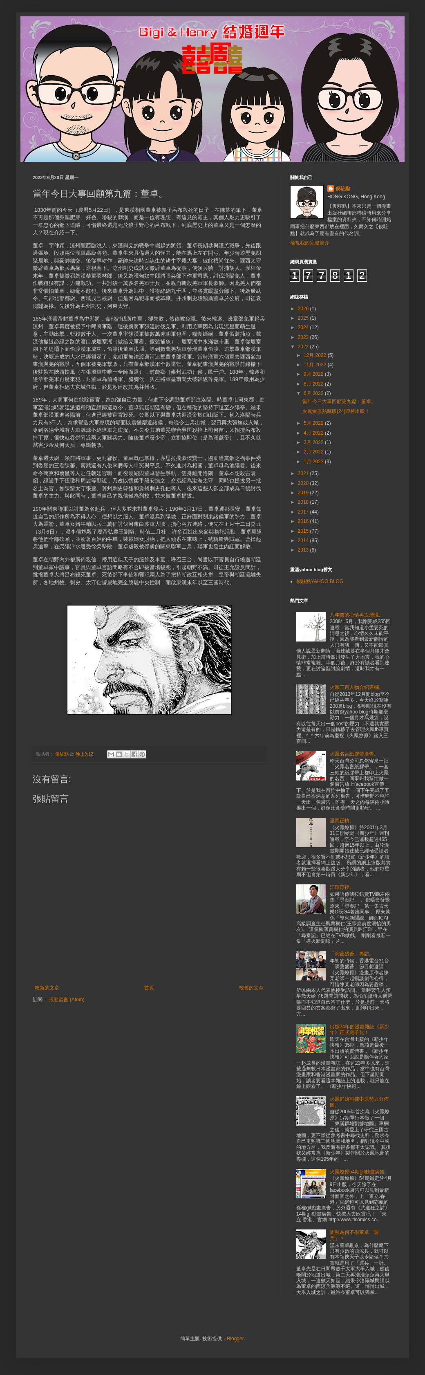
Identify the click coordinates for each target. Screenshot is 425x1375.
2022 (304, 347)
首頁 (149, 988)
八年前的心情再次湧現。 (357, 615)
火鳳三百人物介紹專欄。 (357, 687)
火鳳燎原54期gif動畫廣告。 (359, 1172)
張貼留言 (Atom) (66, 1000)
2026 (304, 309)
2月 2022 (314, 452)
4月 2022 (314, 433)
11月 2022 (316, 365)
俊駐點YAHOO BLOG (319, 581)
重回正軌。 (342, 820)
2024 (304, 327)
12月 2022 (316, 355)
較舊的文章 (251, 988)
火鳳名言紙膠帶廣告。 (354, 754)
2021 (304, 473)
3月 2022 (314, 442)
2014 (304, 540)
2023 (304, 337)
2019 (304, 493)
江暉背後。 (342, 887)
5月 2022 (314, 423)
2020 (304, 483)
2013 (304, 550)
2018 (304, 502)
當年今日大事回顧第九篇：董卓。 (339, 401)
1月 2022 (314, 461)
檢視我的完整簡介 (309, 243)
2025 (304, 318)
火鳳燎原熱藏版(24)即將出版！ (336, 411)
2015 (304, 531)
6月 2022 (314, 393)
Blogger (235, 1338)
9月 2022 (314, 374)
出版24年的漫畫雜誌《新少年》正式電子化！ (359, 1029)
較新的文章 (47, 988)
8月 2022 (314, 384)
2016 (304, 521)
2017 (304, 512)
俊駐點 (343, 188)
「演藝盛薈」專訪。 (352, 954)
